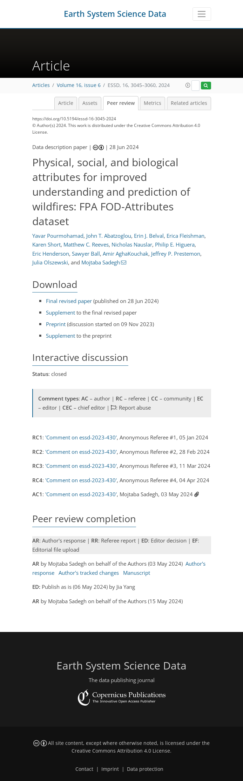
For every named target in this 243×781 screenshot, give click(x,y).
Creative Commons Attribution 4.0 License (121, 751)
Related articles (189, 103)
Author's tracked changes (89, 572)
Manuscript (136, 572)
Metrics (152, 103)
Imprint (110, 769)
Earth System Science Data (115, 13)
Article (65, 103)
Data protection (145, 769)
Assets (89, 103)
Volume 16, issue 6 (79, 85)
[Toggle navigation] (202, 14)
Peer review (121, 103)
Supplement (60, 312)
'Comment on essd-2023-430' (81, 437)
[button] (187, 85)
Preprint (56, 324)
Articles (41, 85)
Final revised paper (69, 300)
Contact (84, 769)
